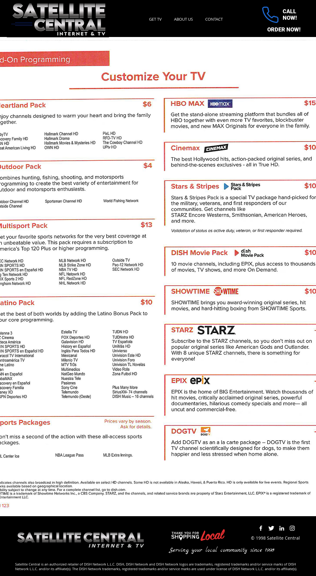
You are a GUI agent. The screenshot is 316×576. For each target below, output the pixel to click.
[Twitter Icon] (271, 528)
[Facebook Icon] (260, 528)
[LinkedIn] (281, 528)
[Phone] (270, 15)
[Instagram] (292, 528)
